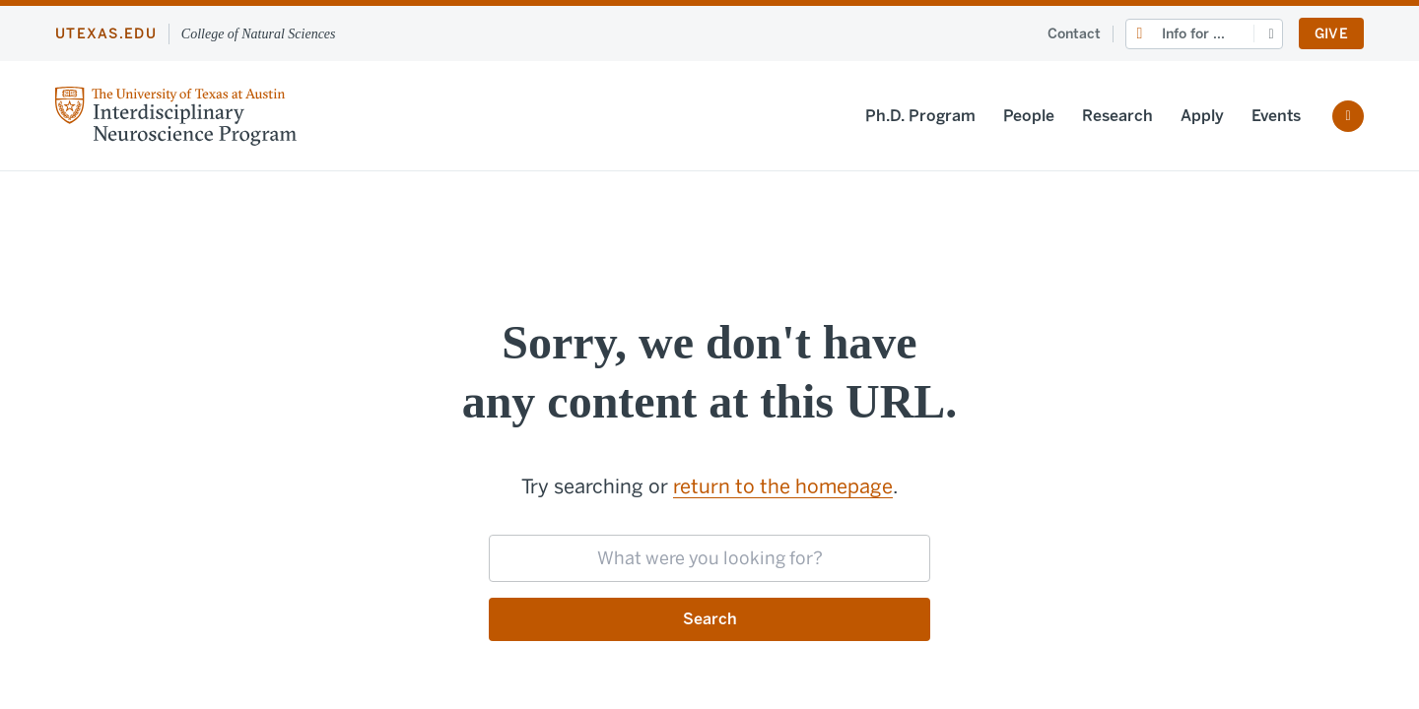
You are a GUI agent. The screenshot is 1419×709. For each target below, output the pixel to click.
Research (1117, 115)
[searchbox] (709, 558)
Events (1276, 115)
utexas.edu (106, 34)
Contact (1074, 34)
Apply (1202, 115)
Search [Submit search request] (710, 619)
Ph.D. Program (920, 115)
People (1028, 115)
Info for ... (1193, 34)
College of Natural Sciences (258, 34)
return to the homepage (783, 486)
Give (1331, 34)
